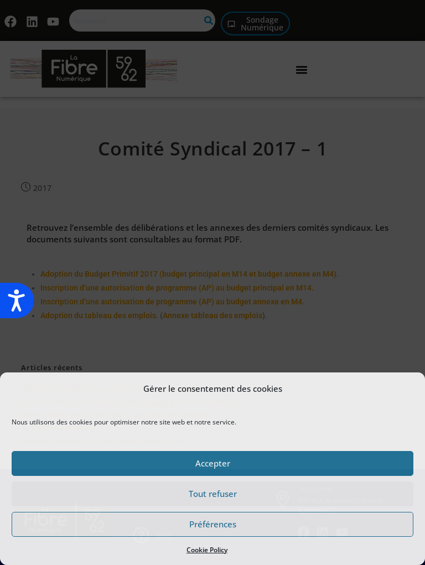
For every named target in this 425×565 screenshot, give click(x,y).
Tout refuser (213, 493)
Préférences (212, 524)
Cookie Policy (206, 549)
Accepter (212, 463)
